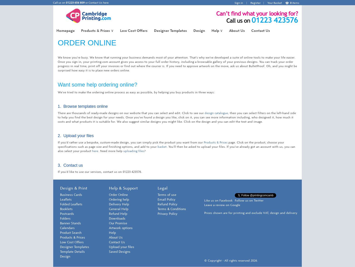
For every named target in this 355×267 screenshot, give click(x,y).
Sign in (239, 3)
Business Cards (71, 195)
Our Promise (118, 223)
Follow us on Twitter (249, 200)
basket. (163, 146)
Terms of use (167, 195)
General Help (118, 209)
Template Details (72, 252)
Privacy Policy (168, 214)
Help (217, 30)
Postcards (67, 214)
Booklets (66, 209)
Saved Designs (119, 252)
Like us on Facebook (218, 200)
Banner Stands (70, 223)
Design (199, 30)
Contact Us (260, 30)
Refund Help (118, 214)
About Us (237, 30)
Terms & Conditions (172, 209)
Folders (65, 218)
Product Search (71, 233)
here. (95, 151)
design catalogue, (217, 113)
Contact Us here (99, 2)
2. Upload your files (76, 136)
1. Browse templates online (83, 106)
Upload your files (121, 247)
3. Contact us (70, 165)
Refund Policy (168, 204)
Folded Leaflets (71, 204)
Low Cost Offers (134, 30)
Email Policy (166, 199)
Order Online (118, 195)
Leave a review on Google (222, 205)
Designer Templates (170, 30)
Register (255, 3)
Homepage (65, 30)
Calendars (67, 228)
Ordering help (119, 199)
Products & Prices (97, 30)
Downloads (117, 218)
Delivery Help (119, 204)
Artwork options (121, 228)
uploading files (133, 151)
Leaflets (66, 199)
